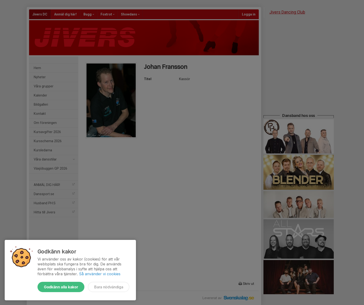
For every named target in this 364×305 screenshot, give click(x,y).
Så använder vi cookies (99, 274)
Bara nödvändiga (108, 287)
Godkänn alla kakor (61, 287)
